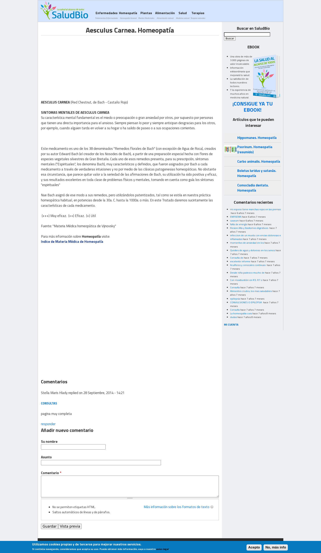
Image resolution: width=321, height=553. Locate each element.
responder (48, 424)
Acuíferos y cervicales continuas (248, 265)
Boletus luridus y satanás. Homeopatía (256, 173)
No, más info (275, 547)
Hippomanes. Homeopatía (257, 137)
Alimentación (165, 15)
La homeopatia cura (241, 313)
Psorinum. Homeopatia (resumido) (254, 149)
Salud (182, 15)
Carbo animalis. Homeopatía (258, 161)
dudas (233, 317)
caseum (234, 221)
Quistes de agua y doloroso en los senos (252, 250)
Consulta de (236, 258)
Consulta (235, 287)
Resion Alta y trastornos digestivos (249, 228)
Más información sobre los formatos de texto (176, 507)
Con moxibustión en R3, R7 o (246, 280)
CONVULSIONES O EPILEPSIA (246, 302)
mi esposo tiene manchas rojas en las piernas (255, 209)
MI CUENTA (231, 324)
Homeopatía (128, 15)
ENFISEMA (235, 217)
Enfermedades (106, 15)
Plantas (146, 15)
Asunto (46, 457)
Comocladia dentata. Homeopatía (253, 188)
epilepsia (235, 299)
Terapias (197, 15)
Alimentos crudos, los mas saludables (251, 291)
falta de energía (238, 224)
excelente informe (240, 261)
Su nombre (49, 441)
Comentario (51, 473)
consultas (49, 403)
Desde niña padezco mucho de (247, 273)
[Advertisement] (75, 64)
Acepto (254, 547)
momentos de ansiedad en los (247, 243)
